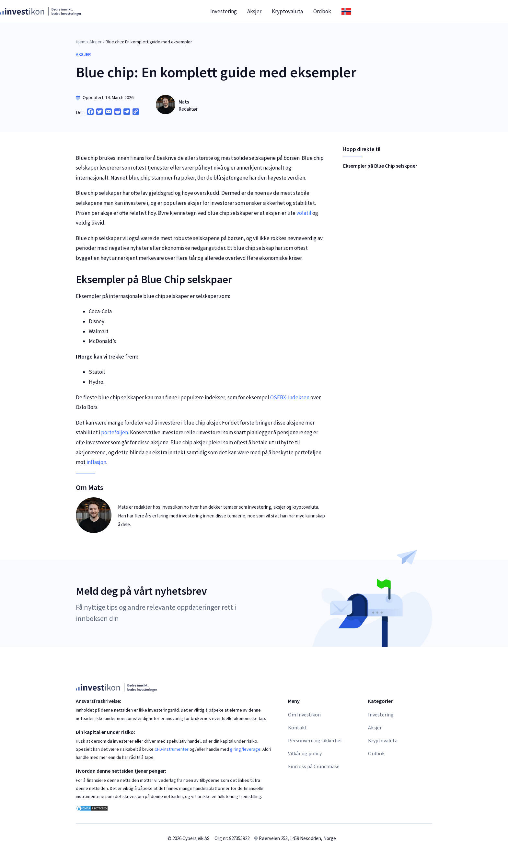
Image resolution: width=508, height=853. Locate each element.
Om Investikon (304, 714)
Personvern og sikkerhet (315, 740)
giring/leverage (245, 749)
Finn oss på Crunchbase (314, 766)
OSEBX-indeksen (289, 397)
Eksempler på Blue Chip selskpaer (380, 165)
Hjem (81, 42)
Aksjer (330, 11)
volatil (303, 212)
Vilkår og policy (305, 753)
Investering (299, 11)
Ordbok (398, 11)
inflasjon (96, 462)
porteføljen (114, 432)
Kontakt (297, 727)
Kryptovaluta (363, 11)
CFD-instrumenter (172, 749)
